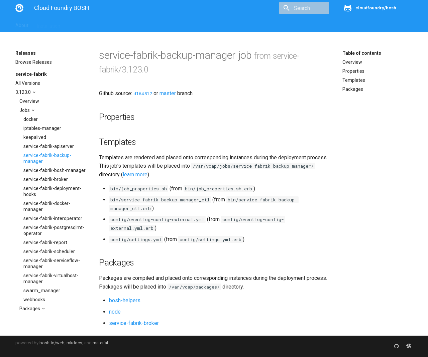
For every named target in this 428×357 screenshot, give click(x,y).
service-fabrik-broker (45, 179)
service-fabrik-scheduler (49, 251)
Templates (353, 80)
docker (30, 119)
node (115, 312)
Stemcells (133, 24)
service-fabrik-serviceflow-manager (51, 263)
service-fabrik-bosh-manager (54, 170)
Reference (103, 24)
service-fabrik (31, 74)
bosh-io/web (52, 342)
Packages (30, 308)
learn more (135, 174)
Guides (76, 24)
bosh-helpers (124, 300)
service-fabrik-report (45, 242)
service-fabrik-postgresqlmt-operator (53, 230)
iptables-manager (42, 128)
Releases (162, 24)
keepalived (34, 137)
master (167, 93)
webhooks (34, 299)
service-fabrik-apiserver (48, 146)
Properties (353, 71)
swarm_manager (41, 290)
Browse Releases (33, 62)
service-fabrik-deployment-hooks (52, 191)
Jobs (25, 110)
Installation (48, 24)
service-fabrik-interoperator (52, 218)
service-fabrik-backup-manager (47, 158)
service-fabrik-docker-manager (46, 206)
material (100, 342)
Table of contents (361, 53)
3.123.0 (23, 92)
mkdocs (74, 342)
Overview (29, 101)
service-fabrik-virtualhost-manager (50, 278)
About (21, 24)
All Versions (27, 83)
